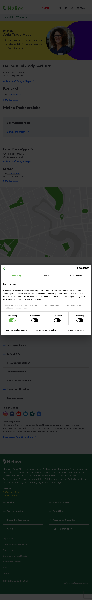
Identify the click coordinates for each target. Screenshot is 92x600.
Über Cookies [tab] (76, 275)
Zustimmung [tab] (16, 275)
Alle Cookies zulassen (75, 330)
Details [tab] (46, 275)
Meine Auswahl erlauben (46, 330)
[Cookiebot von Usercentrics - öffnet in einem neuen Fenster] (78, 268)
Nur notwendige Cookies (16, 330)
